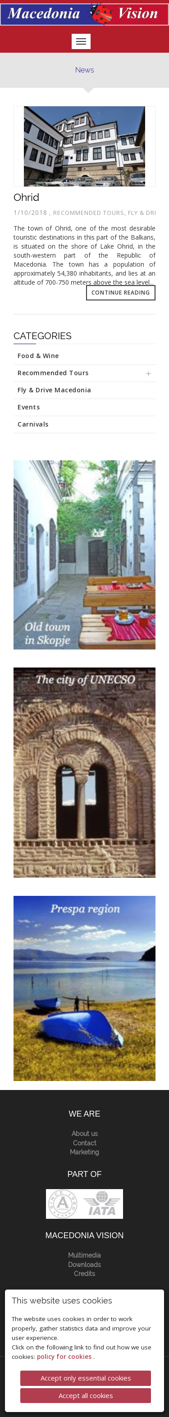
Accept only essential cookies (86, 1377)
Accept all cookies (86, 1394)
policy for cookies (65, 1356)
